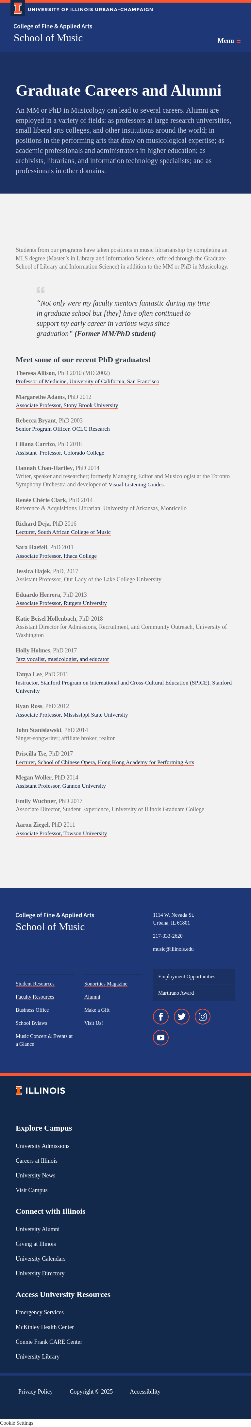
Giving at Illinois (36, 1244)
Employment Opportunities (186, 976)
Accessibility (145, 1391)
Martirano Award (176, 993)
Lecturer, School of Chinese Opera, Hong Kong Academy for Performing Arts (108, 762)
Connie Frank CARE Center (49, 1342)
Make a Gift (96, 1010)
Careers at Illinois (37, 1160)
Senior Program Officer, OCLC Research (64, 428)
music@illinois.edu (173, 949)
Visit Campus (31, 1190)
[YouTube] (161, 1037)
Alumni (92, 997)
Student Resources (35, 983)
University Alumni (38, 1229)
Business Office (32, 1010)
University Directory (40, 1273)
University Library (37, 1356)
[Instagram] (202, 1016)
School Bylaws (31, 1023)
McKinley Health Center (45, 1327)
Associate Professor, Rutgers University (63, 603)
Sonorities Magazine (105, 983)
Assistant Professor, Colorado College (61, 452)
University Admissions (43, 1146)
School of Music (48, 38)
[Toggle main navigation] (229, 41)
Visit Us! (93, 1023)
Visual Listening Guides (137, 484)
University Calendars (40, 1258)
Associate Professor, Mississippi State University (74, 714)
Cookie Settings (16, 1423)
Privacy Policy (35, 1391)
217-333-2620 (168, 936)
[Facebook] (161, 1016)
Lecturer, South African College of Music (65, 532)
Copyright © (91, 1391)
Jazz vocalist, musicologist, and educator (64, 659)
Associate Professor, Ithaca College (58, 556)
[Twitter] (182, 1016)
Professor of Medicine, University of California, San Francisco (90, 381)
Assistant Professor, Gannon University (62, 785)
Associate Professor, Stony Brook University (69, 405)
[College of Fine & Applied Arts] (79, 26)
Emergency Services (40, 1312)
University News (35, 1175)
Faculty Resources (35, 997)
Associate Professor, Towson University (63, 833)
